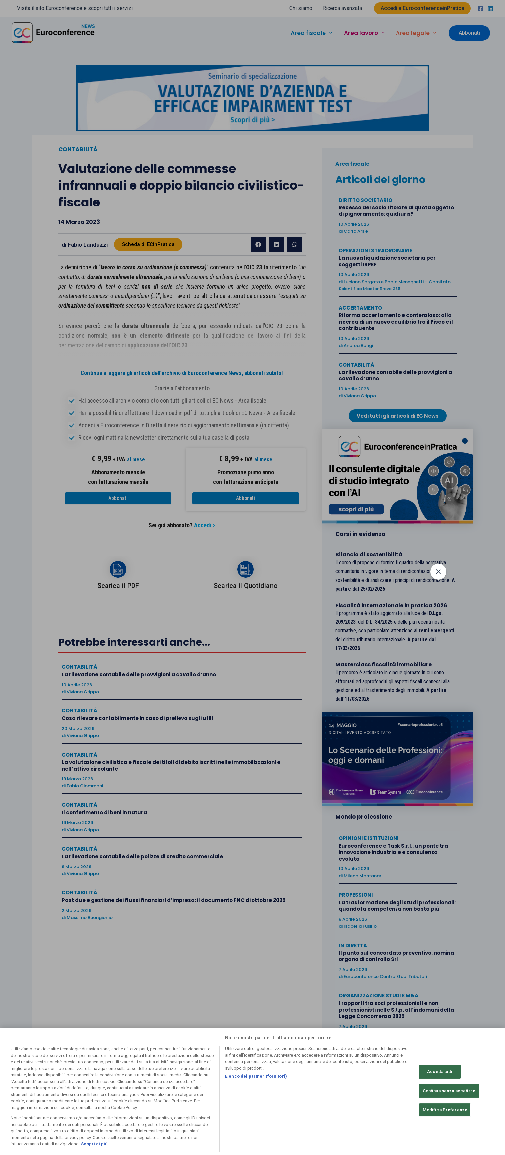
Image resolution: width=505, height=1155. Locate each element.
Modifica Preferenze (445, 1109)
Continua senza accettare (449, 1090)
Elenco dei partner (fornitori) (256, 1076)
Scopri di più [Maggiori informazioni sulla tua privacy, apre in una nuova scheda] (94, 1143)
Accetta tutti (439, 1071)
